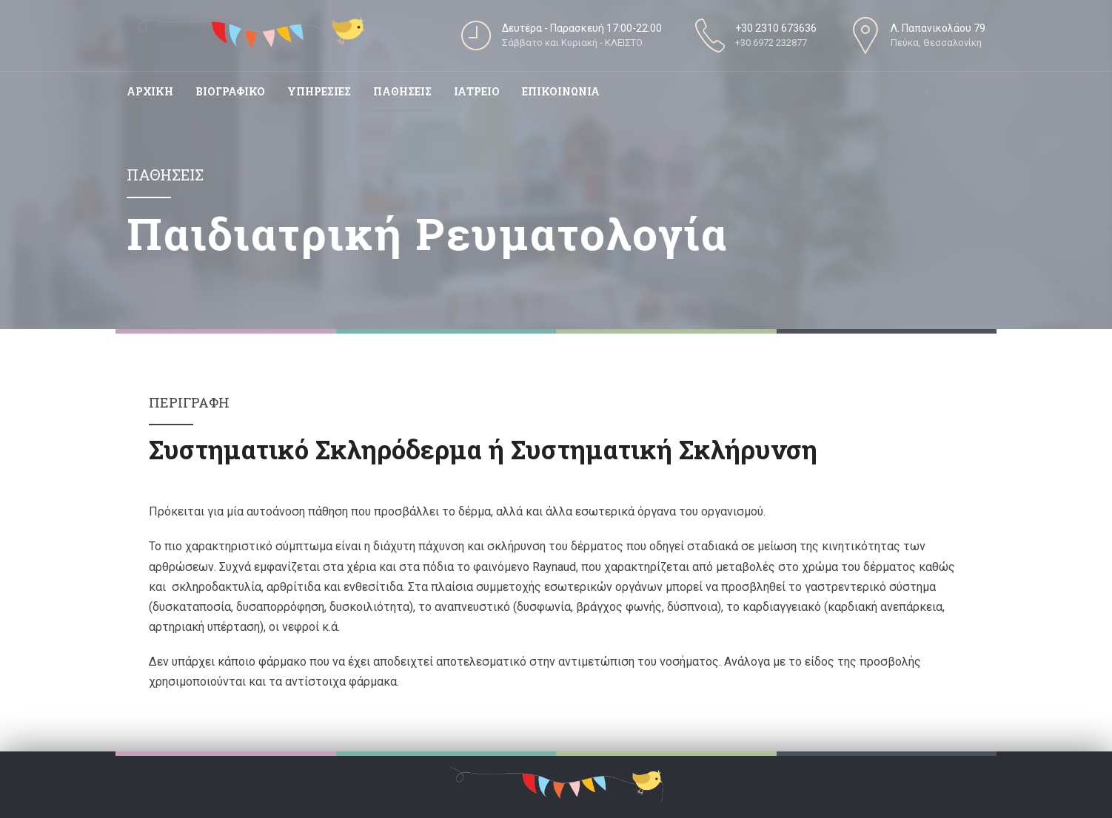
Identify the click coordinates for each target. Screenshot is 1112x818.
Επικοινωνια (561, 91)
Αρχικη (150, 91)
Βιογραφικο (230, 91)
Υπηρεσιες (319, 91)
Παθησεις (402, 91)
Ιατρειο (477, 91)
